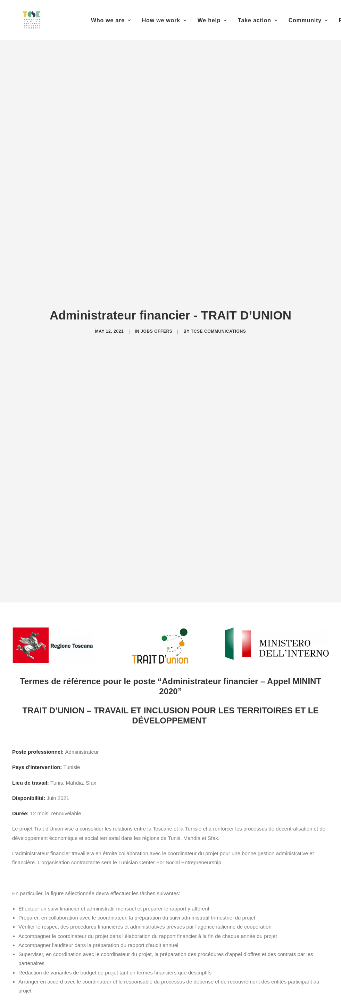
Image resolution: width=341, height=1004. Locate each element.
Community (308, 20)
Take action (257, 20)
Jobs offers (156, 325)
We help (212, 20)
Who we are (111, 20)
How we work (164, 20)
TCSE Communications (218, 325)
